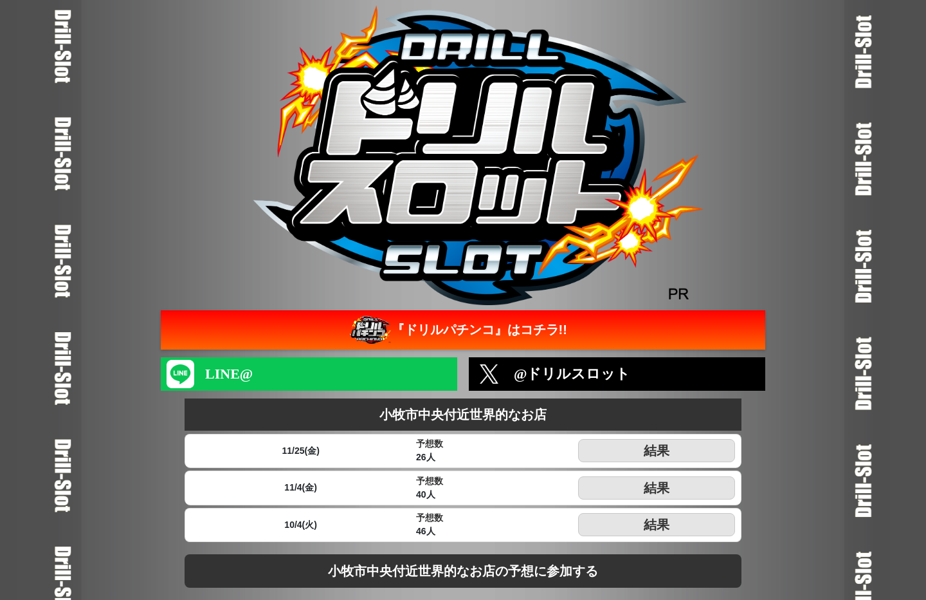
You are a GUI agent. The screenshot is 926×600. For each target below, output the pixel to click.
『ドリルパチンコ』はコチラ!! (457, 329)
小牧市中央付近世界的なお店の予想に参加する (463, 571)
